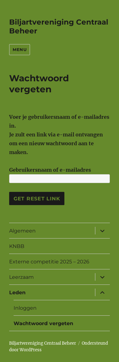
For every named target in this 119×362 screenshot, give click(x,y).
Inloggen (25, 308)
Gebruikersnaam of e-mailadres (50, 170)
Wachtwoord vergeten (43, 323)
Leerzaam (21, 277)
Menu (20, 49)
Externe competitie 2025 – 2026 (49, 262)
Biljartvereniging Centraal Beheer (42, 343)
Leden (17, 293)
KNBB (16, 246)
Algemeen (22, 231)
